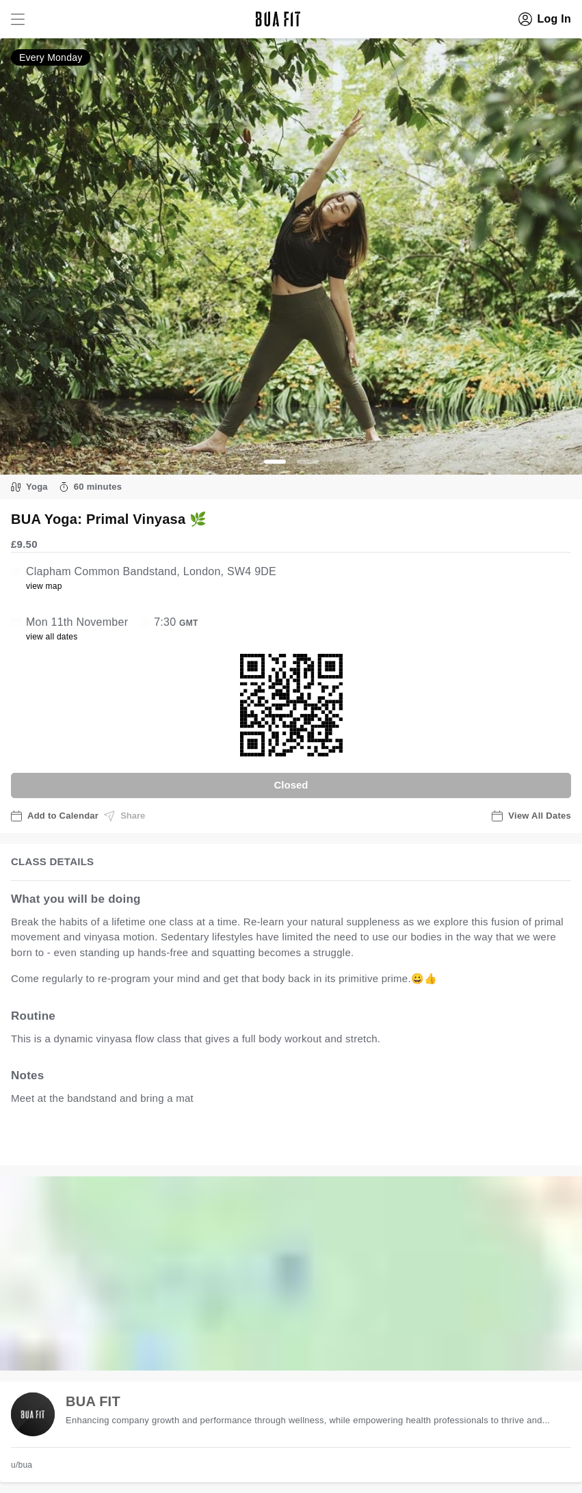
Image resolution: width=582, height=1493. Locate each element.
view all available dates (288, 1141)
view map (44, 586)
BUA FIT (93, 1401)
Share (124, 815)
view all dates (52, 637)
